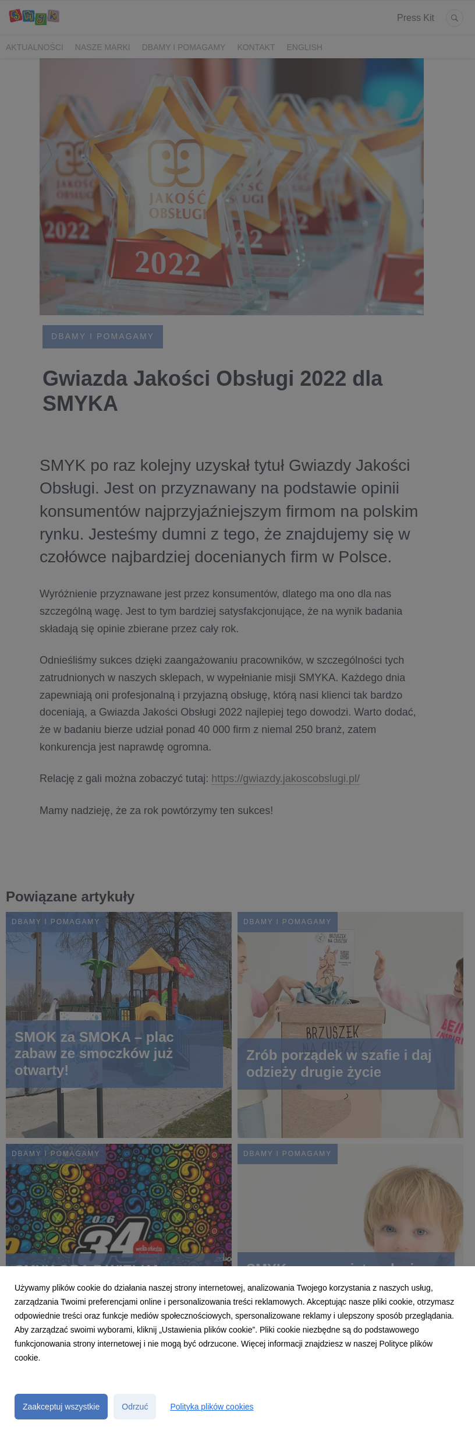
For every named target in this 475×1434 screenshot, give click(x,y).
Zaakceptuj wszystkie (61, 1406)
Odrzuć (135, 1406)
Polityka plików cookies (211, 1406)
